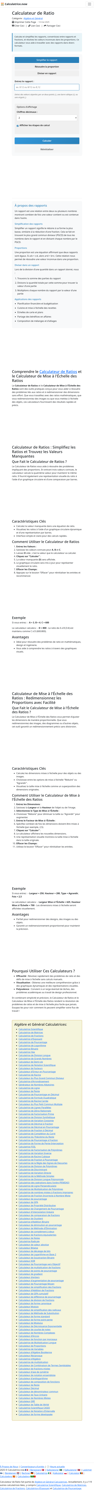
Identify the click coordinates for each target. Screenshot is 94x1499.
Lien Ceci (34, 25)
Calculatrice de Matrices (31, 1032)
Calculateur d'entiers (29, 1277)
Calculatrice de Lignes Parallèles (35, 1107)
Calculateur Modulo (29, 1306)
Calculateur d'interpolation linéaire (36, 1212)
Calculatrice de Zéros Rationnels (35, 1110)
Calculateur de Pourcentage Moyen (36, 1283)
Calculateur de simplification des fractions (40, 1287)
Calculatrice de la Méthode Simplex (36, 1176)
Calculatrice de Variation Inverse (35, 1153)
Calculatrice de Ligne (29, 1087)
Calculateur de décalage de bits (34, 1251)
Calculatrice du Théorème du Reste (36, 1136)
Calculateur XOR (27, 1260)
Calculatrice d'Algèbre (30, 1358)
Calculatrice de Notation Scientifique (37, 1065)
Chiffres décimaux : (27, 111)
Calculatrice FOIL (27, 1146)
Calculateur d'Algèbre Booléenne (35, 1352)
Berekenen (10, 1473)
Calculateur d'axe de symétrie (34, 1371)
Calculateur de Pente (29, 1091)
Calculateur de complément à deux (36, 1231)
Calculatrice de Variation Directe (35, 1172)
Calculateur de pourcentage (33, 1198)
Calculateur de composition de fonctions (39, 1381)
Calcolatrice (42, 1473)
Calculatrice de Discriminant (33, 1169)
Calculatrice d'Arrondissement (34, 1081)
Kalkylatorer (53, 1469)
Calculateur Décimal (29, 1388)
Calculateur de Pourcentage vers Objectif (39, 1264)
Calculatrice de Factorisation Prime (36, 1114)
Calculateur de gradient (31, 1274)
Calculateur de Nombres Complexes (37, 1332)
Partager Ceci (52, 25)
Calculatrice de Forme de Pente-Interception (41, 1143)
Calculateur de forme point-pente (36, 1319)
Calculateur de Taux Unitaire (33, 1394)
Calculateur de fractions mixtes (34, 1368)
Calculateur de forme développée (36, 1414)
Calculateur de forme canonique (35, 1303)
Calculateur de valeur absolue (34, 1244)
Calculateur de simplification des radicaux (40, 1309)
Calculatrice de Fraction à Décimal (36, 1130)
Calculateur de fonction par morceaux (38, 1339)
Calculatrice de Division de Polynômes (38, 1166)
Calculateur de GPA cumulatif (33, 1293)
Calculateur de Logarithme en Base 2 (37, 1254)
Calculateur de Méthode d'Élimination (38, 1228)
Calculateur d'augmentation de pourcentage (41, 1280)
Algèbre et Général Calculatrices (51, 1481)
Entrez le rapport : (24, 81)
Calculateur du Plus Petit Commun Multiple (40, 1104)
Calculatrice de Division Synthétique (37, 1117)
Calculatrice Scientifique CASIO (34, 1407)
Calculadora (6, 1476)
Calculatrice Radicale (29, 1241)
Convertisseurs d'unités (32, 1466)
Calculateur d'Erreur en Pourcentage (37, 1071)
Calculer (47, 140)
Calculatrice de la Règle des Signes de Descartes (43, 1163)
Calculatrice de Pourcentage (33, 1042)
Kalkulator (58, 1473)
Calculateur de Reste (29, 1385)
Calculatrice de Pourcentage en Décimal (39, 1094)
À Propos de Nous (9, 1466)
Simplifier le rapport (47, 59)
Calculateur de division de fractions (36, 1300)
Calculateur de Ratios (58, 371)
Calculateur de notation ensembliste (37, 1375)
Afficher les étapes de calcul (35, 125)
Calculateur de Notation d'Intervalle (37, 1411)
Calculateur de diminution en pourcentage (40, 1225)
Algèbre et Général (33, 18)
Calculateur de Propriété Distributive (37, 1205)
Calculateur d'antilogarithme (33, 1378)
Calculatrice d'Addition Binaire (34, 1221)
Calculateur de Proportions (32, 1345)
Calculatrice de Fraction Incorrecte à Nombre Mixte (44, 1195)
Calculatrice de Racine (30, 1074)
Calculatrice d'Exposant (30, 1039)
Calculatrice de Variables (31, 1349)
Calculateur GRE (27, 1401)
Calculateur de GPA (28, 1202)
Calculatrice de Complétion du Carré (37, 1133)
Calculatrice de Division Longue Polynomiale (41, 1179)
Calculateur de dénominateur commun (38, 1391)
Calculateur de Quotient (31, 1218)
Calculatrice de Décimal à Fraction (36, 1123)
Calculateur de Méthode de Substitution (39, 1313)
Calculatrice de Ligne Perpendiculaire (37, 1185)
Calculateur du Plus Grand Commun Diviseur (41, 1078)
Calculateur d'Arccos (29, 1336)
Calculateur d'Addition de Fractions (36, 1290)
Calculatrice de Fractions (31, 1035)
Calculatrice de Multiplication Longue (37, 1342)
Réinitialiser (47, 149)
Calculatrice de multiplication (33, 1362)
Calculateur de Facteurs (31, 1068)
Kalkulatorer (70, 1469)
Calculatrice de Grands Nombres (35, 1058)
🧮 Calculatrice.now (14, 4)
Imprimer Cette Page (24, 22)
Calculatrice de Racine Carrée (33, 1101)
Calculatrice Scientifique (31, 1029)
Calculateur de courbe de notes (34, 1329)
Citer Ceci (18, 25)
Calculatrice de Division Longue (35, 1055)
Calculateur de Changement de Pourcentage (41, 1208)
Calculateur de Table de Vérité (34, 1404)
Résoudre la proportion (47, 66)
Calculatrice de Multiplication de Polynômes (41, 1189)
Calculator (74, 1473)
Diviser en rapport (46, 73)
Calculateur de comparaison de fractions (39, 1215)
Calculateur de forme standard (34, 1316)
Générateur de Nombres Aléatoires (36, 1084)
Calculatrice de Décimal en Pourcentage (39, 1127)
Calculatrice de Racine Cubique (34, 1156)
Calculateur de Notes (29, 1238)
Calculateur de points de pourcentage (38, 1270)
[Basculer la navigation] (89, 4)
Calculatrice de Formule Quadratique (37, 1097)
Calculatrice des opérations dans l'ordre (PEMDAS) (44, 1182)
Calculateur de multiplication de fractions (39, 1267)
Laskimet (87, 1469)
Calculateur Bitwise (28, 1247)
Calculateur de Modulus (31, 1323)
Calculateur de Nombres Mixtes (35, 1398)
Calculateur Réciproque (30, 1355)
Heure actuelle (57, 1466)
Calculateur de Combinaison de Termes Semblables (45, 1365)
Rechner (26, 1473)
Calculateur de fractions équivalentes (37, 1234)
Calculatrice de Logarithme (32, 1045)
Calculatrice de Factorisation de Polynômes (40, 1149)
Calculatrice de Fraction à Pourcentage (38, 1159)
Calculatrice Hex (27, 1052)
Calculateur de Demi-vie (31, 1061)
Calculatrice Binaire (28, 1048)
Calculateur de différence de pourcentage (40, 1296)
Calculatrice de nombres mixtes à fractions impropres (46, 1192)
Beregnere (35, 1469)
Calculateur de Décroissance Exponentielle (40, 1326)
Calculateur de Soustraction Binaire (36, 1257)
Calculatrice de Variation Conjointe (36, 1120)
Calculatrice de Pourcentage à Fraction (38, 1140)
